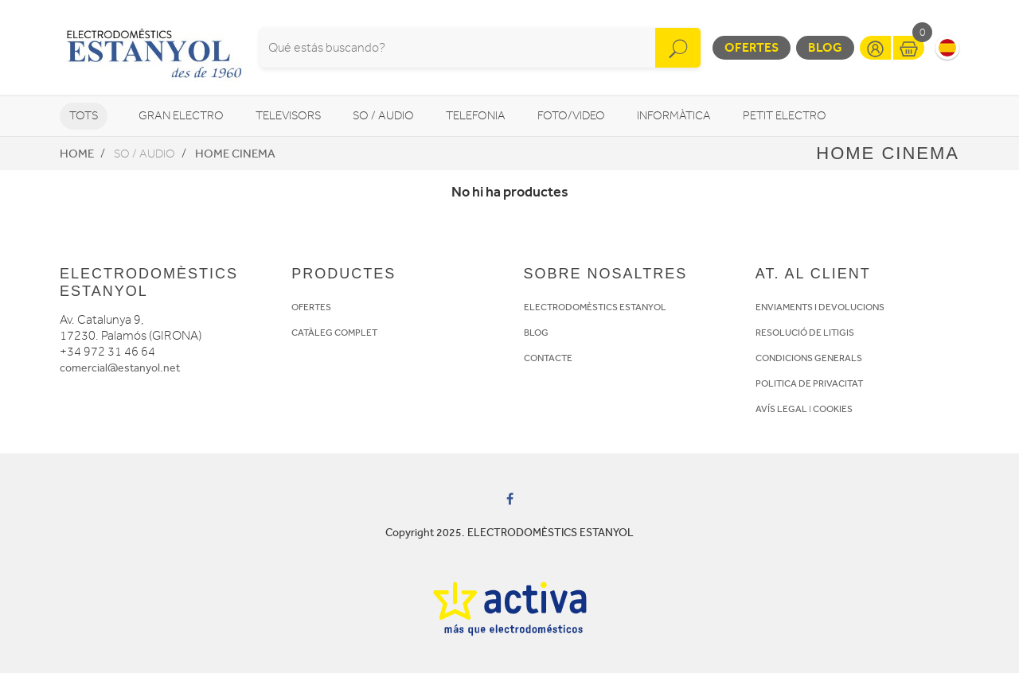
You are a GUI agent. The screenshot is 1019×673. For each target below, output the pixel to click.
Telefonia (476, 116)
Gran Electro (181, 116)
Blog (825, 47)
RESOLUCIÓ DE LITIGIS (804, 332)
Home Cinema (235, 153)
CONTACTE (548, 358)
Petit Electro (784, 116)
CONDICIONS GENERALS (808, 358)
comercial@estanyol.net (120, 368)
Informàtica (674, 116)
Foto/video (571, 116)
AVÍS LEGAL (781, 408)
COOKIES (833, 408)
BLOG (536, 332)
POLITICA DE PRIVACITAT (809, 383)
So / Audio (383, 116)
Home (77, 153)
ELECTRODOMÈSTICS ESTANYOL (595, 307)
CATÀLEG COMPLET (334, 332)
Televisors (288, 116)
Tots (83, 116)
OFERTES (311, 307)
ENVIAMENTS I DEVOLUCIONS (819, 307)
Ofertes (751, 47)
